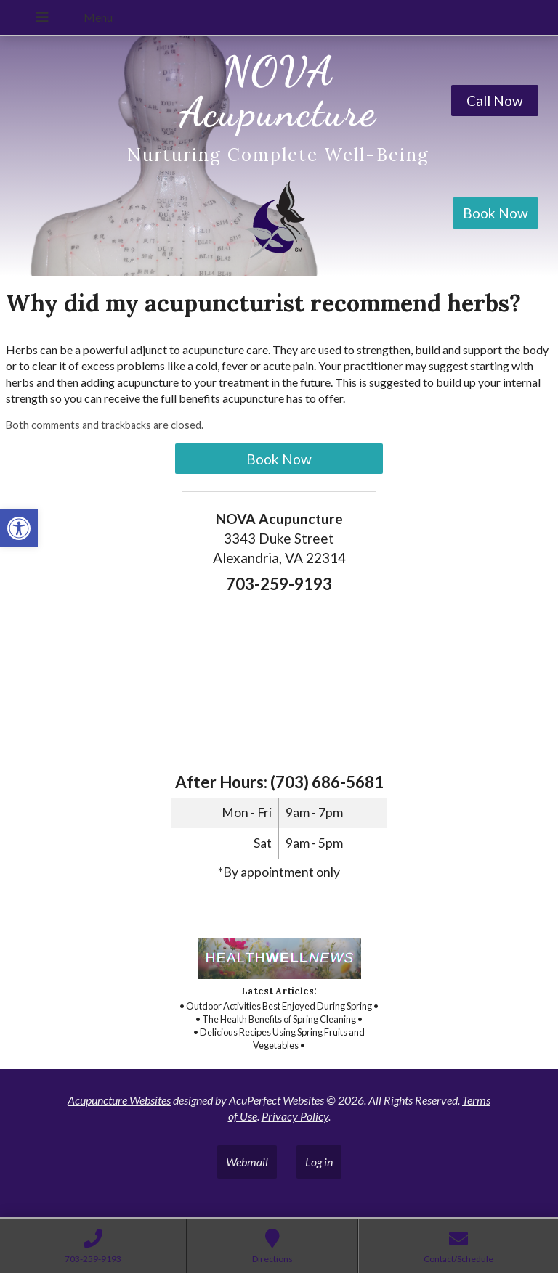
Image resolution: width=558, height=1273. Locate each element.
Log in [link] (319, 1161)
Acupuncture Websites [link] (119, 1100)
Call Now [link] (494, 100)
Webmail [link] (247, 1161)
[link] (19, 528)
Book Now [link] (495, 213)
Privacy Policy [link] (295, 1116)
